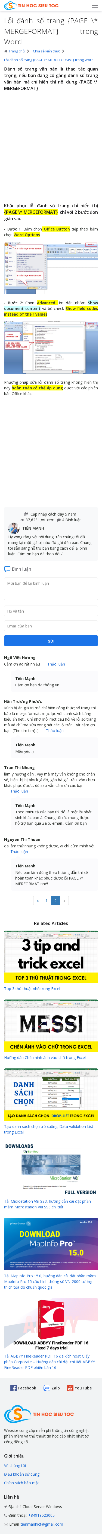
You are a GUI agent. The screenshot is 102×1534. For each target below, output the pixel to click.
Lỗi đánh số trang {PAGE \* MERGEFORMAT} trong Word (49, 60)
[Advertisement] (51, 147)
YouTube (83, 1388)
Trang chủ (14, 51)
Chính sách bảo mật (21, 1482)
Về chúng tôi (15, 1465)
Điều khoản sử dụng (21, 1474)
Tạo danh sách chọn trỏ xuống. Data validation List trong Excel (48, 1129)
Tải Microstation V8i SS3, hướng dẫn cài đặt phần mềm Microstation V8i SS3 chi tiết (47, 1204)
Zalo (55, 1388)
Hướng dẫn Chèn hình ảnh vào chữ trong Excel (45, 1057)
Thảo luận (56, 664)
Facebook (27, 1388)
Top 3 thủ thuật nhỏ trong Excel (32, 988)
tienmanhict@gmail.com (42, 1524)
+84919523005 (41, 1515)
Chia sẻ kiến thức (46, 51)
